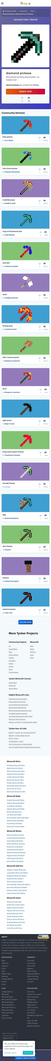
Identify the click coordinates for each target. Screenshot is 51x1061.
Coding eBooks (7, 979)
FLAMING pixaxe (9, 200)
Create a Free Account (25, 1058)
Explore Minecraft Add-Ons (17, 708)
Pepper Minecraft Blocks (16, 855)
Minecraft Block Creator (15, 835)
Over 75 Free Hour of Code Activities (20, 744)
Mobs (32, 658)
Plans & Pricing (32, 976)
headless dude (10, 203)
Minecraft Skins (7, 997)
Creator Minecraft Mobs (15, 800)
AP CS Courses (32, 1007)
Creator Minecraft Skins (15, 777)
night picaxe (7, 420)
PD (28, 1018)
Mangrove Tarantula (12, 361)
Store (4, 984)
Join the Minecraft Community (18, 705)
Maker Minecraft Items (15, 908)
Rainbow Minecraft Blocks (16, 853)
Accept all (28, 1053)
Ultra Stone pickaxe (10, 168)
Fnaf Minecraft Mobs (14, 806)
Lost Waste (9, 140)
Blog (3, 960)
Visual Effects (13, 649)
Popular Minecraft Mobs (16, 809)
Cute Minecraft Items (14, 928)
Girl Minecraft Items (14, 925)
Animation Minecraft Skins (16, 786)
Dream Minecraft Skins (15, 783)
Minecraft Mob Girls (14, 812)
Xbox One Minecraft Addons (17, 887)
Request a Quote (33, 1026)
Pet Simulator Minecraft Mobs (18, 818)
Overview (30, 960)
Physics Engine (13, 655)
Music (11, 669)
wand (5, 294)
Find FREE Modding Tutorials (18, 713)
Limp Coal (8, 613)
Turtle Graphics (13, 672)
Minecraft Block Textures (16, 844)
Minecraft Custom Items (15, 905)
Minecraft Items (7, 1010)
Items (32, 11)
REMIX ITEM (25, 91)
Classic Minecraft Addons (16, 893)
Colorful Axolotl (11, 329)
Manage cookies (10, 1053)
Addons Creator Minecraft (16, 870)
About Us (5, 963)
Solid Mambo (10, 235)
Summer (30, 981)
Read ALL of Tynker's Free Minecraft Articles (23, 722)
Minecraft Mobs (8, 1002)
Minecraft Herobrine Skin (16, 792)
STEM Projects (32, 1023)
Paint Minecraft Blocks (15, 841)
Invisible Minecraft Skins (16, 765)
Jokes (10, 652)
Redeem (30, 968)
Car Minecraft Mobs (14, 815)
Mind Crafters (13, 689)
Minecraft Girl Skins (14, 789)
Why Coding (31, 971)
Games (11, 664)
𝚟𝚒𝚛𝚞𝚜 (7, 487)
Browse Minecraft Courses (17, 702)
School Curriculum (34, 994)
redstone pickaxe (9, 609)
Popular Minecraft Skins (15, 774)
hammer (6, 578)
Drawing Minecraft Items (16, 922)
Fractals (11, 658)
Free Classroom (33, 997)
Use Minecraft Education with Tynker (20, 716)
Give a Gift (31, 966)
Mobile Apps (6, 974)
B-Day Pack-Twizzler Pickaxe (13, 452)
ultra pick (6, 263)
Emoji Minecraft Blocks (15, 850)
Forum (4, 981)
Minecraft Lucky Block (15, 847)
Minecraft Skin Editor (9, 999)
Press (4, 968)
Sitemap (5, 976)
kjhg (4, 515)
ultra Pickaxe (7, 546)
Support (5, 966)
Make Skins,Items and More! (18, 699)
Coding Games (7, 992)
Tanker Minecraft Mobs (15, 821)
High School (31, 1005)
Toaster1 (8, 550)
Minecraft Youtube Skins (16, 771)
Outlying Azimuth (11, 298)
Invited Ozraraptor (12, 581)
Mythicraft (12, 686)
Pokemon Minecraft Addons (17, 890)
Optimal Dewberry (12, 518)
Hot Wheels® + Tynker (16, 741)
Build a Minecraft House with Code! (20, 711)
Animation (12, 661)
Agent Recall (13, 683)
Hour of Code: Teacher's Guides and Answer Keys (24, 747)
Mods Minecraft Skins (15, 768)
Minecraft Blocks (8, 1005)
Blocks (32, 649)
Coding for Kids (10, 11)
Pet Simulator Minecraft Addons (18, 884)
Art (10, 646)
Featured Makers (33, 974)
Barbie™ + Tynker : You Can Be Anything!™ (22, 733)
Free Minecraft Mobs (14, 823)
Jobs (3, 971)
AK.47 (5, 389)
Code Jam (5, 1015)
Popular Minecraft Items (16, 911)
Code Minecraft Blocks (15, 858)
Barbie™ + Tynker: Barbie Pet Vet (19, 736)
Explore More (25, 622)
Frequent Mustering (12, 172)
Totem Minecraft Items (15, 916)
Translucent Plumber (12, 455)
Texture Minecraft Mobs (15, 803)
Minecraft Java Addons (15, 882)
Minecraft (23, 11)
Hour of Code (7, 1018)
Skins (31, 646)
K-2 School (31, 1010)
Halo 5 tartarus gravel (11, 357)
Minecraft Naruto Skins (15, 780)
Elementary (31, 999)
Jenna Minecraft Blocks (15, 861)
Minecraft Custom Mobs (15, 826)
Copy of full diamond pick (12, 231)
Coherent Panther (11, 266)
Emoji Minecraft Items (15, 913)
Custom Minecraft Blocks (16, 838)
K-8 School (31, 1013)
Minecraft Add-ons (9, 1007)
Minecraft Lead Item (14, 902)
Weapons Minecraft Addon (16, 876)
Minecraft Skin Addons (15, 879)
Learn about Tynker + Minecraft (25, 19)
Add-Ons (33, 652)
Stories (11, 666)
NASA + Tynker (13, 738)
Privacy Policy (8, 1038)
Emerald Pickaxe (9, 483)
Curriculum (31, 963)
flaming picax (8, 326)
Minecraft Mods (8, 1013)
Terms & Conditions (9, 1036)
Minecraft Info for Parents (17, 719)
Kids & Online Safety (9, 1040)
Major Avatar (9, 424)
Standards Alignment (35, 1015)
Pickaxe (36, 85)
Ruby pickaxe (8, 137)
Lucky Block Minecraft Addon (17, 873)
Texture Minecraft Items (15, 919)
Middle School (32, 1002)
